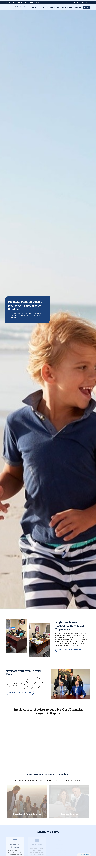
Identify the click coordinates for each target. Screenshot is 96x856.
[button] (33, 6)
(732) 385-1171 (11, 1)
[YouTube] (74, 1)
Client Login (84, 1)
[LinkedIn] (71, 1)
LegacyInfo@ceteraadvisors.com (29, 1)
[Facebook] (77, 1)
